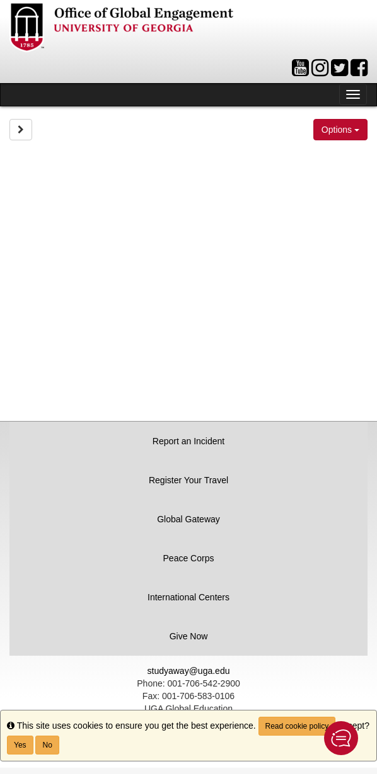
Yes (20, 745)
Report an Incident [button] (188, 441)
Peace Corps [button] (188, 558)
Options (340, 130)
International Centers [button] (188, 597)
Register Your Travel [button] (188, 480)
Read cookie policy (297, 726)
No (47, 745)
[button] (341, 738)
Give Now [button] (189, 636)
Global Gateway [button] (188, 519)
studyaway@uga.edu (189, 671)
